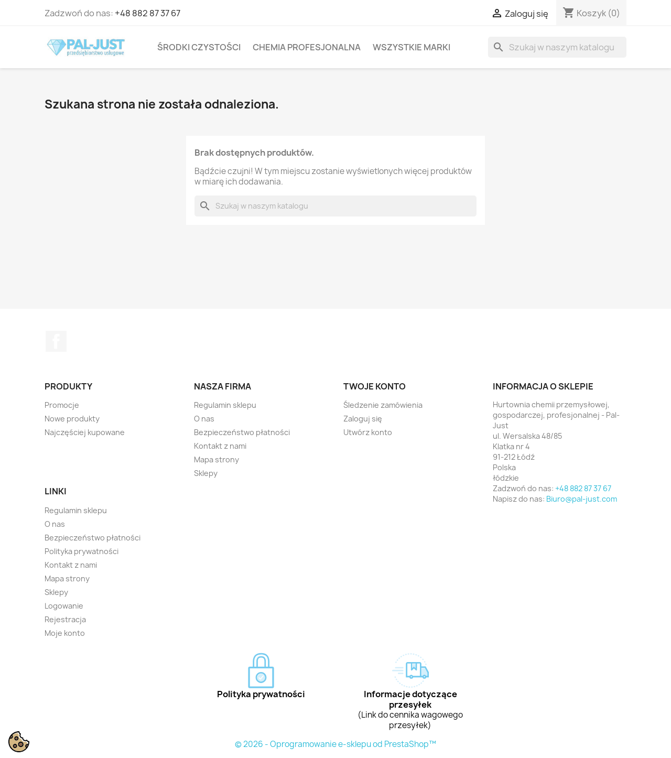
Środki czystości (199, 47)
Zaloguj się (362, 419)
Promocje (62, 405)
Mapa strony (216, 459)
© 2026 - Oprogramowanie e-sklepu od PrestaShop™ (335, 744)
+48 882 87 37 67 (147, 13)
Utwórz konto (367, 432)
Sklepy (206, 473)
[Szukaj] (557, 47)
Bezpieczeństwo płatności (242, 432)
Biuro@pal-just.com (581, 499)
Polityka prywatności (81, 551)
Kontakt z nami (220, 446)
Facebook (56, 341)
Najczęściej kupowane (85, 432)
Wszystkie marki (411, 47)
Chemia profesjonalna (307, 47)
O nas (204, 419)
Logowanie (64, 606)
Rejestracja (65, 619)
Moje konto (65, 633)
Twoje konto (374, 386)
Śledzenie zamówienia (383, 405)
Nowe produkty (72, 419)
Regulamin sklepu (225, 405)
